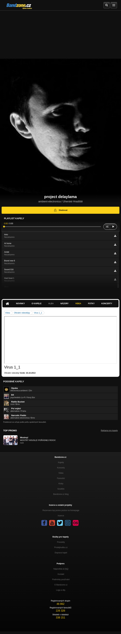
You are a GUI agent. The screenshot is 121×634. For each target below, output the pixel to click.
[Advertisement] (60, 34)
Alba (51, 303)
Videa (78, 303)
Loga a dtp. (61, 590)
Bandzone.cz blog (60, 494)
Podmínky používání (61, 579)
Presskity (61, 542)
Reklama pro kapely (109, 430)
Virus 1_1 (38, 313)
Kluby (60, 483)
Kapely (61, 462)
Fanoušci (61, 478)
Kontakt (61, 574)
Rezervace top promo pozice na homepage (60, 510)
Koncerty (106, 303)
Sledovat (60, 210)
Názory (64, 303)
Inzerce (61, 516)
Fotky (91, 303)
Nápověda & (60, 569)
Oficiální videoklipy (22, 313)
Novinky (20, 303)
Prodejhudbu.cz (60, 547)
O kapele (36, 303)
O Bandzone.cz (60, 585)
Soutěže (60, 489)
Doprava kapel (61, 553)
